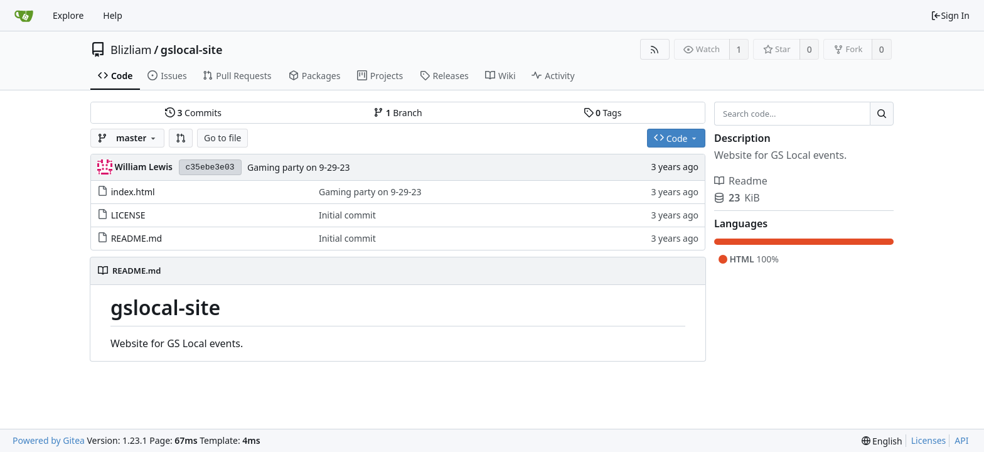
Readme (740, 181)
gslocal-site (192, 49)
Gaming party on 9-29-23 (298, 167)
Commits (193, 113)
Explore (68, 15)
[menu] (882, 441)
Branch (397, 113)
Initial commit (347, 215)
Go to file (222, 138)
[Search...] (882, 114)
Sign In (950, 15)
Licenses (928, 440)
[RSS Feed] (655, 49)
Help (112, 15)
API (961, 440)
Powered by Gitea (49, 440)
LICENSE (128, 215)
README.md (137, 238)
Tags (603, 113)
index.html (133, 192)
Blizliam (131, 49)
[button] (181, 138)
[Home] (23, 15)
